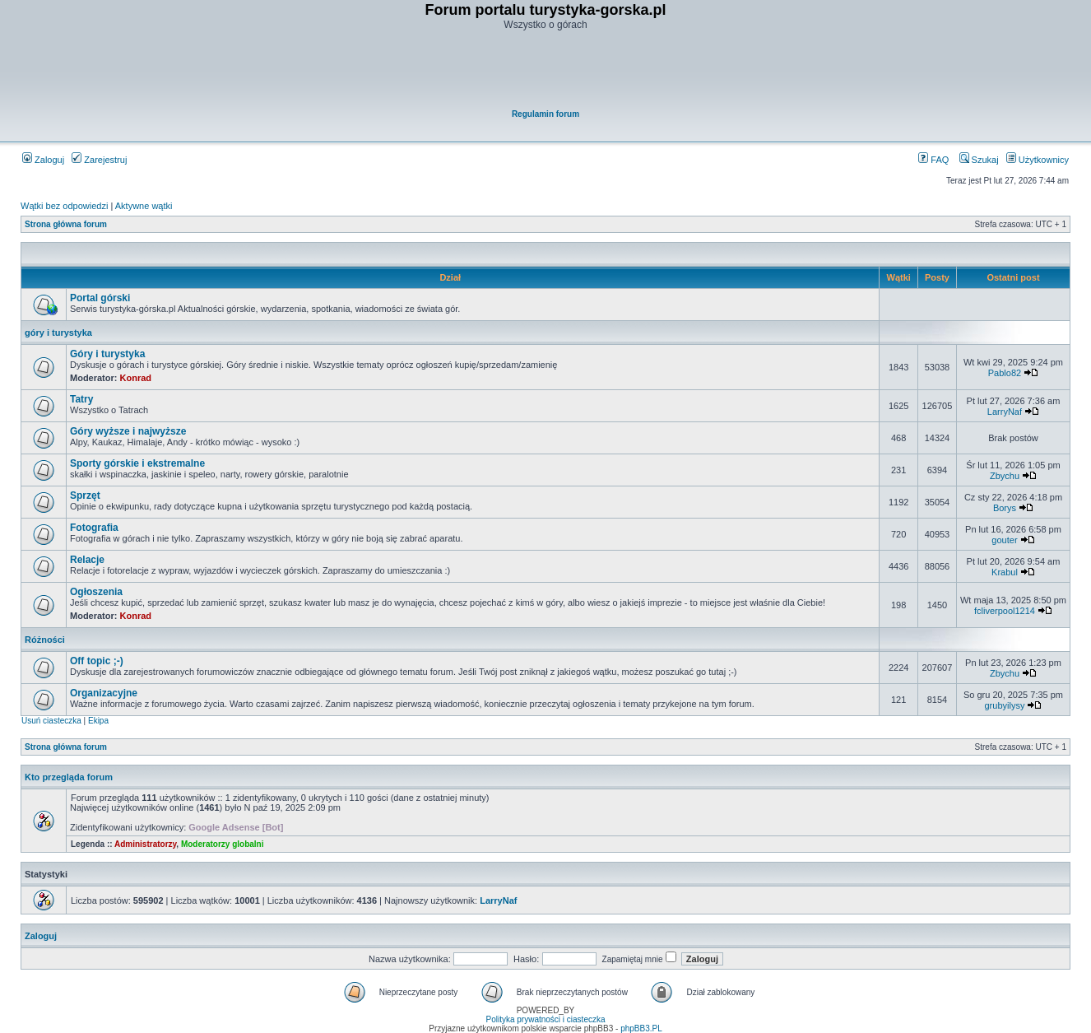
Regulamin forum (545, 114)
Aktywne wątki (144, 206)
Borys (1004, 508)
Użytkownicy (1037, 160)
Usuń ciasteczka (51, 720)
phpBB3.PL (641, 1028)
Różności (45, 639)
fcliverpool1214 (1004, 611)
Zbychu (1004, 476)
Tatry (81, 399)
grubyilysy (1005, 705)
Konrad (136, 378)
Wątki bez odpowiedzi (64, 206)
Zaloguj (43, 160)
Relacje (87, 559)
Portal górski (100, 298)
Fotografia (94, 527)
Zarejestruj (99, 160)
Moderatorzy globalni (222, 844)
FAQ (933, 160)
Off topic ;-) (96, 661)
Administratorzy (145, 844)
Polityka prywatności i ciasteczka (545, 1019)
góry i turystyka (58, 332)
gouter (1004, 540)
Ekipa (98, 720)
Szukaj (979, 160)
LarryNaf (1004, 411)
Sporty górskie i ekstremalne (137, 463)
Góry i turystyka (107, 354)
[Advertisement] (546, 71)
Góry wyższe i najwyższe (128, 431)
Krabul (1004, 572)
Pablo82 (1004, 373)
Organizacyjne (103, 693)
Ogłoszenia (96, 592)
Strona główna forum (66, 224)
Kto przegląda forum (69, 777)
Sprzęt (85, 495)
